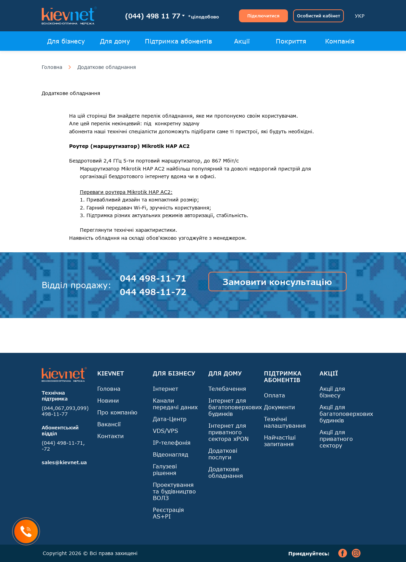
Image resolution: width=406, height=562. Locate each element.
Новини (108, 400)
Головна (52, 67)
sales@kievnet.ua (64, 462)
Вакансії (109, 424)
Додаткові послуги (222, 453)
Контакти (110, 436)
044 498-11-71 (153, 278)
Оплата (274, 395)
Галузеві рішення (165, 469)
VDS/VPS (165, 430)
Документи (279, 407)
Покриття (291, 41)
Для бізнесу (66, 41)
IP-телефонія (172, 442)
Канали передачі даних (175, 403)
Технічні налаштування (285, 422)
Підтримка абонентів (178, 41)
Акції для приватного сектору (336, 439)
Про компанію (117, 412)
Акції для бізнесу (332, 391)
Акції (242, 41)
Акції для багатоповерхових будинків (346, 414)
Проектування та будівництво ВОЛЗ (174, 491)
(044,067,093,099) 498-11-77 (65, 411)
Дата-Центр (170, 418)
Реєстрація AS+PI (168, 513)
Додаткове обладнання (106, 67)
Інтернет (165, 388)
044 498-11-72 (153, 292)
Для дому (115, 41)
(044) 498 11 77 (152, 16)
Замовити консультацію (277, 282)
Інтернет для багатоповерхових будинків (235, 407)
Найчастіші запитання (280, 440)
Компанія (340, 41)
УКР (359, 16)
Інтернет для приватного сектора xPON (228, 432)
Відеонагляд (170, 454)
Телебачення (227, 388)
